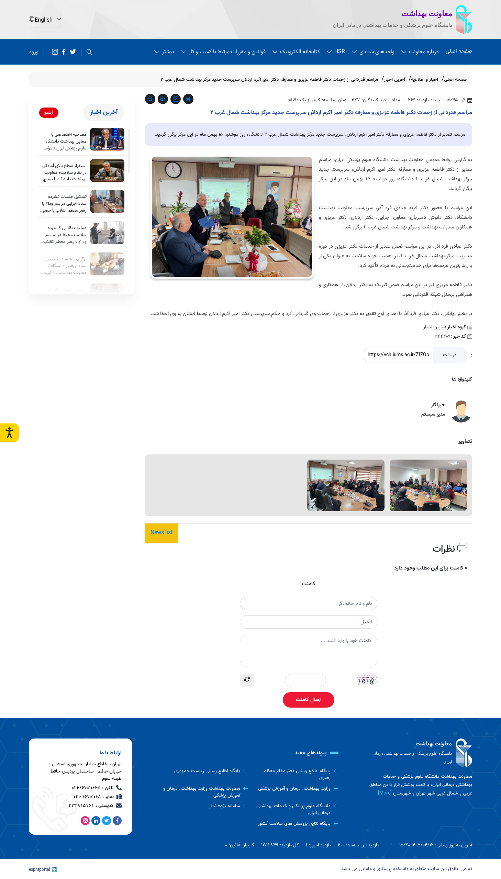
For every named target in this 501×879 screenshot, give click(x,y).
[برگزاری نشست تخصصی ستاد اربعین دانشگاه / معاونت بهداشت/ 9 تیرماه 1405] (107, 268)
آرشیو (48, 112)
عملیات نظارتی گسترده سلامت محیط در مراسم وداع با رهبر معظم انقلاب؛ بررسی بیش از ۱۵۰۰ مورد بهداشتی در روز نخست (65, 239)
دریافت (450, 355)
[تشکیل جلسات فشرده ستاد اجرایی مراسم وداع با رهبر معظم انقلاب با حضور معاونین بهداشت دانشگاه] (107, 203)
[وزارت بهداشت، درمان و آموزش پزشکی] (295, 788)
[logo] (420, 753)
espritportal (43, 869)
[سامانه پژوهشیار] (205, 806)
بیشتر (164, 51)
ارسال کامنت (308, 700)
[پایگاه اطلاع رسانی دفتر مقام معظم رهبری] (295, 774)
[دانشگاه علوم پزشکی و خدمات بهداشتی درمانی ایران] (295, 810)
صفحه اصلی (459, 50)
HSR (336, 51)
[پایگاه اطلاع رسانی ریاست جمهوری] (205, 771)
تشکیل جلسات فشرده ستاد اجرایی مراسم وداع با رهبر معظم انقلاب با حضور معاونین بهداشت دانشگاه (64, 206)
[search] (89, 52)
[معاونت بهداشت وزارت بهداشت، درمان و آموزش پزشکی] (205, 792)
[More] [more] (385, 793)
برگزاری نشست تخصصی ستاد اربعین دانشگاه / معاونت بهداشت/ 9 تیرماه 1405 (64, 271)
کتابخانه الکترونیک (296, 51)
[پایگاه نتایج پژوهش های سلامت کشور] (295, 824)
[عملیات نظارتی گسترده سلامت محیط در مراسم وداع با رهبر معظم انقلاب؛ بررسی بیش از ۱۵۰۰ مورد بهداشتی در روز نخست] (107, 236)
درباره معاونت (420, 51)
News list (161, 533)
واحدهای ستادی (373, 51)
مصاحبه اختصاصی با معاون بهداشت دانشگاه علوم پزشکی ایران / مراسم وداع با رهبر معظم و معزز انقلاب (64, 142)
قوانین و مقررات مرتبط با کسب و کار (223, 51)
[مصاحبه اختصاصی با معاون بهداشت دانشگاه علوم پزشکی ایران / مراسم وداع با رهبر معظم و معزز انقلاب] (107, 139)
